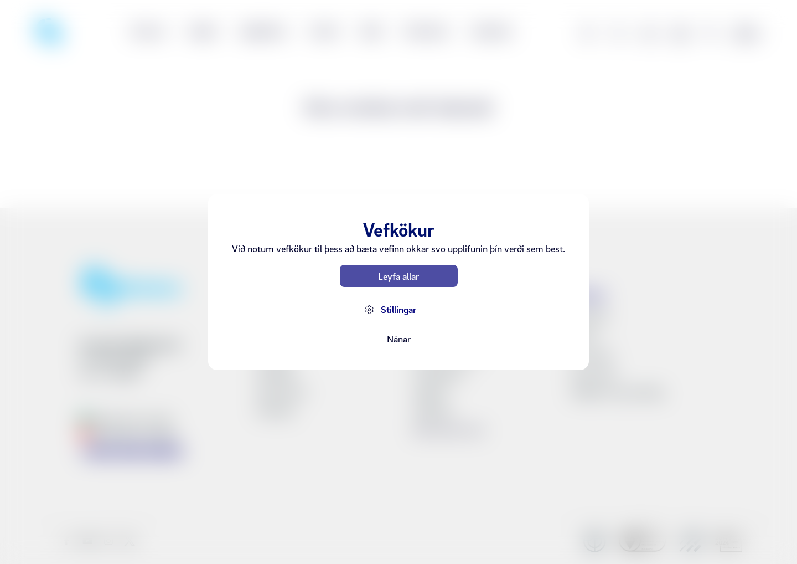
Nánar (399, 339)
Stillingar (398, 309)
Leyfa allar (398, 276)
